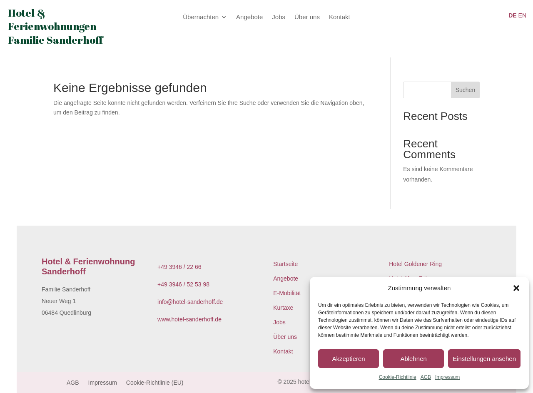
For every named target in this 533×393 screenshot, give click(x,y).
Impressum (447, 377)
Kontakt (339, 17)
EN (522, 15)
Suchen (465, 90)
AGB (426, 377)
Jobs (278, 17)
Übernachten (201, 17)
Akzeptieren (348, 358)
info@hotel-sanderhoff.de (190, 301)
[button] (516, 288)
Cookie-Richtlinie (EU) (155, 383)
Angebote (249, 17)
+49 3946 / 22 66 (179, 267)
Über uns (307, 17)
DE (512, 15)
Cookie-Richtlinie (397, 377)
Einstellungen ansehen (484, 358)
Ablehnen (413, 358)
